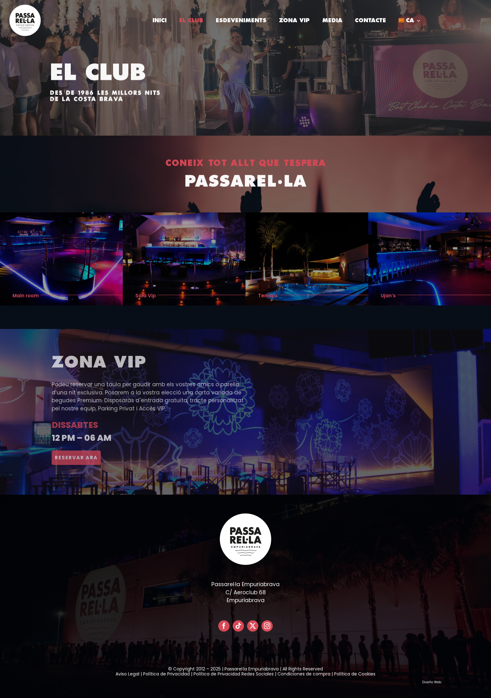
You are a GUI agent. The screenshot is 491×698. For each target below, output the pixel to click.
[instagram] (267, 625)
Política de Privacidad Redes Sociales (234, 674)
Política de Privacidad (166, 674)
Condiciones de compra (303, 674)
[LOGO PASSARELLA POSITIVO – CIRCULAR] (25, 7)
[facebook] (224, 625)
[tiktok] (238, 625)
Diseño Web (431, 682)
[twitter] (252, 625)
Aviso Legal (127, 674)
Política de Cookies (354, 674)
